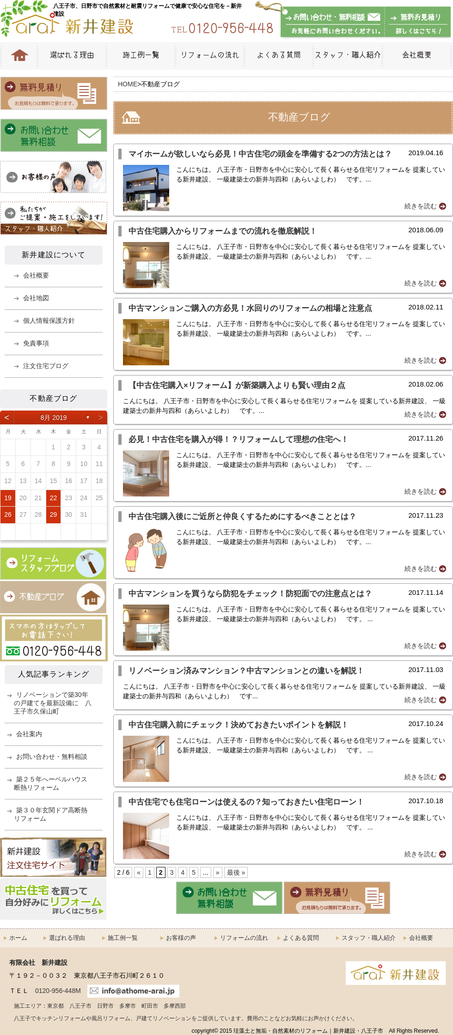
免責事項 (36, 343)
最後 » (236, 872)
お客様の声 (181, 937)
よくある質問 (278, 56)
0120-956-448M (58, 990)
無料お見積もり (416, 22)
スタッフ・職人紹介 (346, 56)
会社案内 (29, 734)
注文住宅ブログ (45, 365)
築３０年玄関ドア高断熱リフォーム (50, 814)
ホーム (18, 937)
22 (53, 498)
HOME (18, 56)
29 (53, 514)
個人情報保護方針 (49, 320)
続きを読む (420, 206)
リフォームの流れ (209, 56)
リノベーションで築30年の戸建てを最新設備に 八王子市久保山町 (53, 703)
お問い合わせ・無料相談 (332, 22)
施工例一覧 (140, 56)
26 (8, 514)
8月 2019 (54, 417)
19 (8, 498)
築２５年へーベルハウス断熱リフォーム (50, 783)
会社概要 (417, 56)
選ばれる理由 (71, 56)
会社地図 (36, 298)
